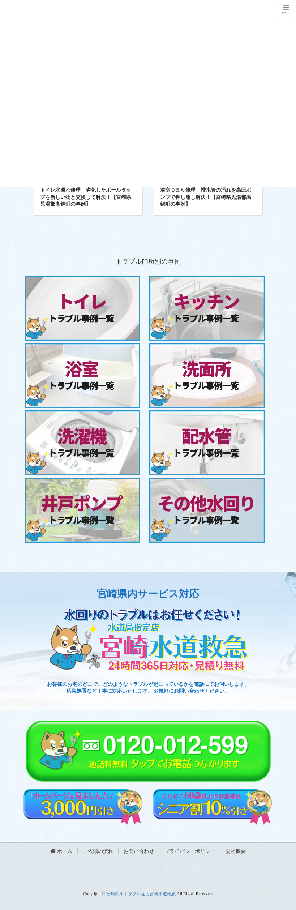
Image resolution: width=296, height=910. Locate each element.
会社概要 (236, 851)
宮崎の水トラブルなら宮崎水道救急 (141, 893)
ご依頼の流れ (98, 851)
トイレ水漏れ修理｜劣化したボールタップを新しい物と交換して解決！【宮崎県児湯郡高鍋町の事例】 (85, 197)
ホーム (61, 851)
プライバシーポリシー (189, 851)
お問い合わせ (139, 851)
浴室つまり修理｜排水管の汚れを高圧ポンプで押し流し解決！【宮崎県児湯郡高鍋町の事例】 (205, 197)
